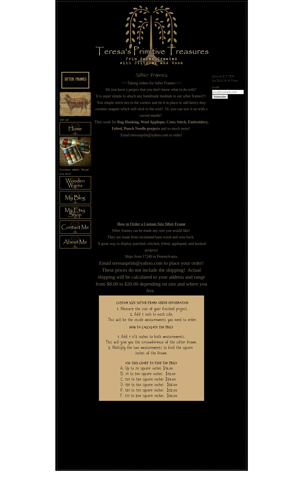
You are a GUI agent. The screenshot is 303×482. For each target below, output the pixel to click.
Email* (215, 87)
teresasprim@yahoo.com (149, 135)
